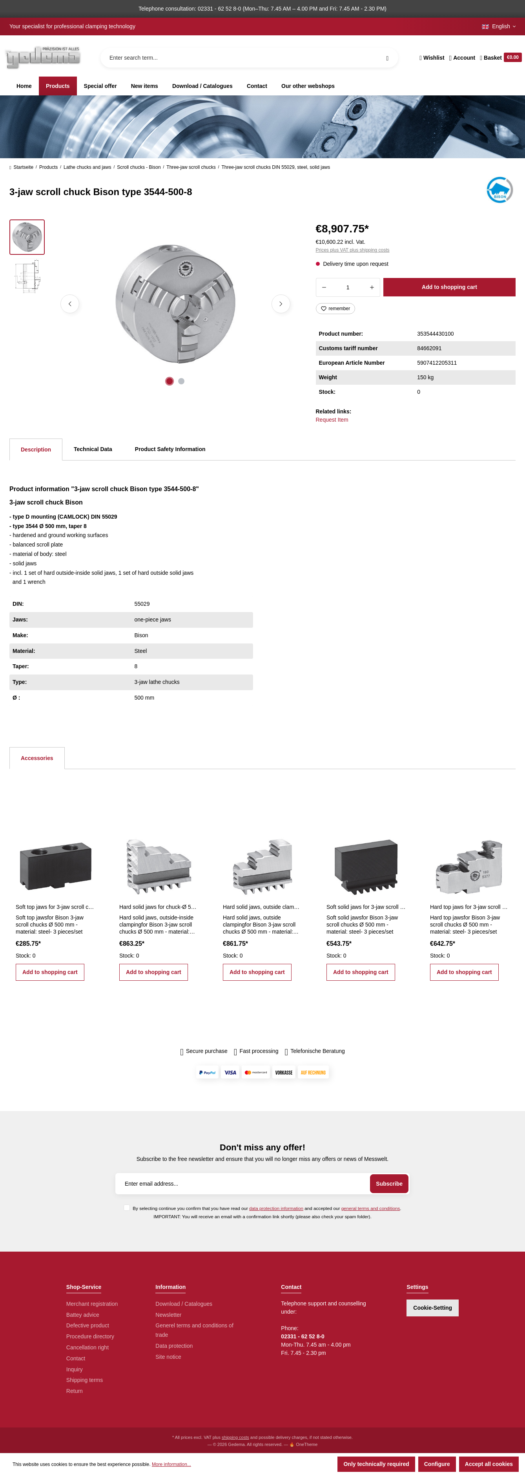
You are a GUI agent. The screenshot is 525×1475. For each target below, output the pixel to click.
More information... (171, 1464)
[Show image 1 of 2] (169, 381)
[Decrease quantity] (324, 287)
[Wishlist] (432, 58)
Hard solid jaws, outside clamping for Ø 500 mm (262, 907)
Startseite (21, 167)
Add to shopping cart (449, 287)
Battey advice (82, 1315)
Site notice (168, 1357)
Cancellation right (87, 1347)
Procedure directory (90, 1336)
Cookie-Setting (432, 1308)
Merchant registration (92, 1304)
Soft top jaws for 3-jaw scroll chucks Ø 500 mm (55, 907)
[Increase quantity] (372, 287)
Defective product (87, 1325)
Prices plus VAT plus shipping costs (353, 250)
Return (74, 1391)
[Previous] (69, 303)
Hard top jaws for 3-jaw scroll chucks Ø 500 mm (469, 907)
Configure (437, 1464)
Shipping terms (84, 1380)
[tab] (35, 450)
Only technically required (376, 1464)
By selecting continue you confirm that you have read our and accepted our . (267, 1208)
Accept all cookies (489, 1464)
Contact (75, 1358)
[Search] (387, 57)
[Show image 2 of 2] (181, 381)
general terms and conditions (370, 1208)
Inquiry (74, 1369)
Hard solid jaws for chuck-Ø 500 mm (159, 907)
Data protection (174, 1346)
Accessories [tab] (37, 758)
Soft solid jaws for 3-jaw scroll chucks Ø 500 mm (366, 907)
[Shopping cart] (500, 58)
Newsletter (168, 1315)
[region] (153, 303)
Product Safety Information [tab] (170, 449)
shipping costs (235, 1437)
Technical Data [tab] (93, 449)
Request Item (332, 420)
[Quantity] (348, 287)
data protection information (276, 1208)
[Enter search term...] (249, 58)
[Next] (281, 303)
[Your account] (462, 58)
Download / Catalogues (183, 1304)
